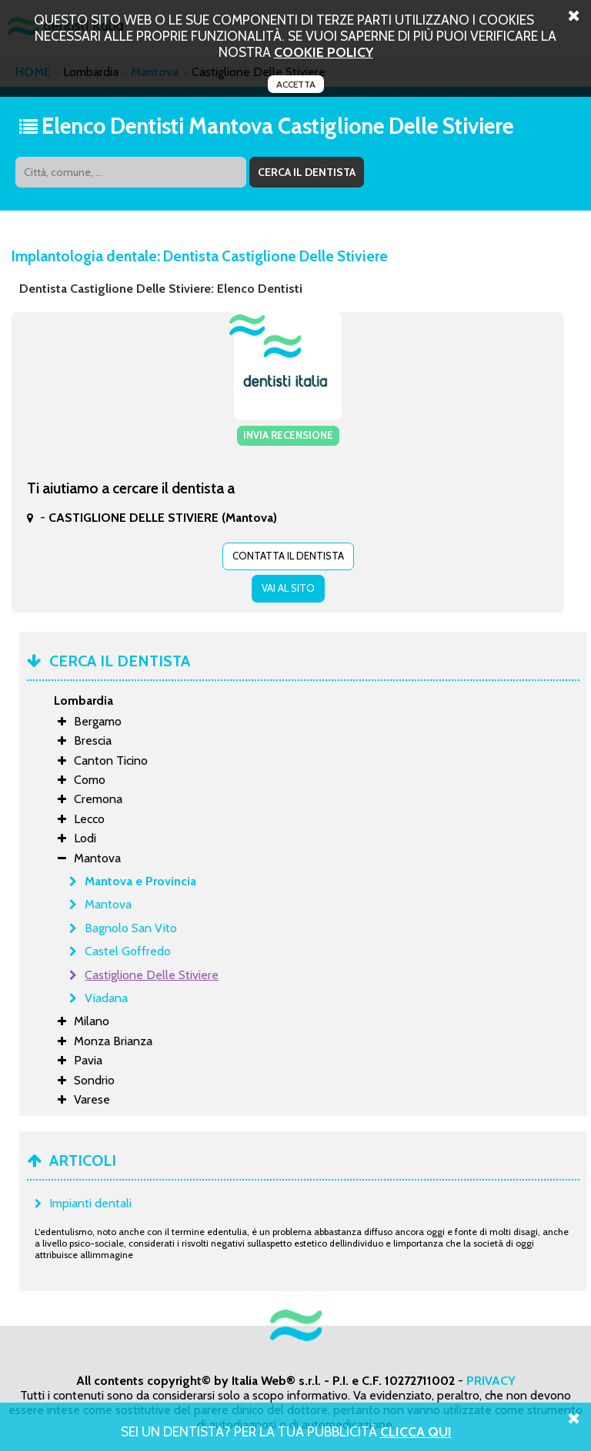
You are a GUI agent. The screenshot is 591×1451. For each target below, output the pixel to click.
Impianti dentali (90, 1203)
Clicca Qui (416, 1431)
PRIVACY (491, 1380)
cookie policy (323, 52)
